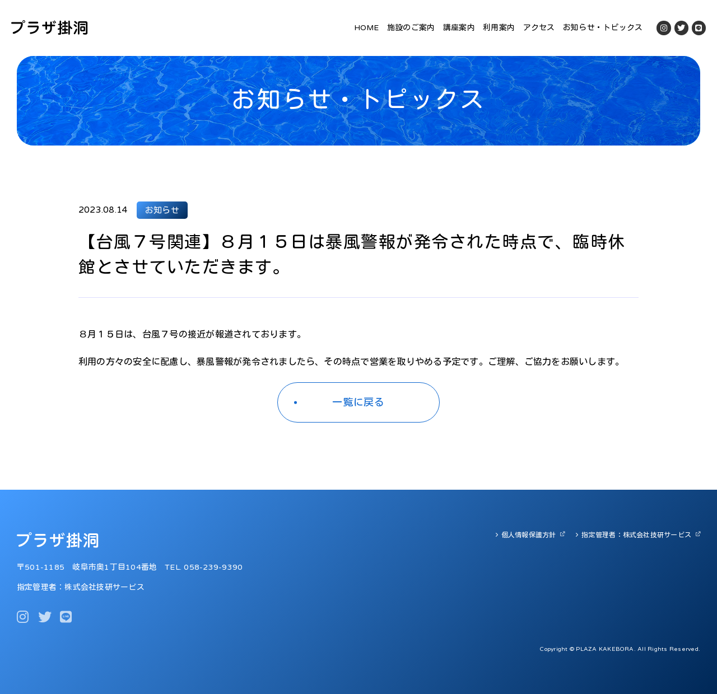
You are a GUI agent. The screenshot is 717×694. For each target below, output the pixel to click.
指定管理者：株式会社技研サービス (636, 535)
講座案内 (459, 27)
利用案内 (499, 27)
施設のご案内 (411, 27)
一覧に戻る (358, 402)
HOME (366, 27)
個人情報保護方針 (528, 535)
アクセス (539, 27)
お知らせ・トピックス (602, 27)
